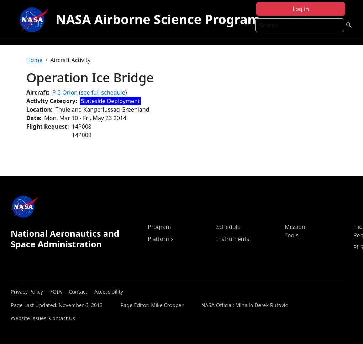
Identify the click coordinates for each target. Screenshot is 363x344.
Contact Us (62, 318)
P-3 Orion (65, 92)
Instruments (232, 239)
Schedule (228, 227)
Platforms (161, 239)
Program (159, 227)
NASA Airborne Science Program (158, 19)
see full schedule (103, 92)
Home (34, 60)
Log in (301, 9)
